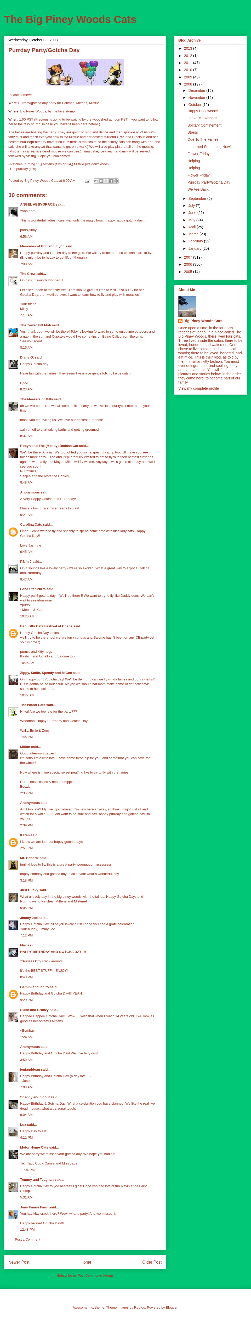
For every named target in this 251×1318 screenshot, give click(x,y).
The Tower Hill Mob (35, 325)
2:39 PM (26, 825)
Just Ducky (29, 890)
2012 (188, 56)
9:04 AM (26, 1115)
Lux (23, 1125)
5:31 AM (26, 1197)
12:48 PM (27, 1229)
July (192, 205)
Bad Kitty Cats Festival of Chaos (46, 626)
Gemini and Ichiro (34, 987)
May (192, 220)
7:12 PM (26, 935)
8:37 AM (26, 436)
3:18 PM (26, 880)
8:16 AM (26, 347)
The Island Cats (32, 705)
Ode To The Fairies (203, 139)
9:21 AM (26, 515)
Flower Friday (198, 154)
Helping (193, 161)
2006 (188, 264)
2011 (188, 63)
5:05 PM (26, 908)
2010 (188, 70)
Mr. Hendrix (29, 858)
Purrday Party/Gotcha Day (208, 182)
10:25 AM (27, 663)
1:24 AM (26, 1037)
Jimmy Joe (29, 918)
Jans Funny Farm (34, 1207)
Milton (25, 747)
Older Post (152, 1262)
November (197, 97)
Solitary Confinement (204, 125)
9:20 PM (26, 1000)
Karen (25, 835)
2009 (188, 77)
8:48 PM (26, 977)
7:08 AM (26, 264)
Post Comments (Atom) (95, 1275)
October (195, 105)
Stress (192, 132)
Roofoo (139, 1307)
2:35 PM (26, 793)
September (197, 198)
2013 (188, 48)
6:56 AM (26, 236)
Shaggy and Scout (35, 1097)
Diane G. (27, 357)
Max (23, 945)
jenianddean (30, 1069)
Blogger (171, 1307)
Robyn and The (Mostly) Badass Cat (49, 446)
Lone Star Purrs (33, 589)
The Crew (28, 274)
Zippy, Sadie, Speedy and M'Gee (46, 673)
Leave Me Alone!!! (202, 118)
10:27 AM (27, 695)
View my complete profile (198, 388)
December (197, 90)
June (192, 213)
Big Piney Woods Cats (203, 321)
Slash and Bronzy (34, 1010)
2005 (188, 272)
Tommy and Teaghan (37, 1179)
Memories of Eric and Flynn (42, 246)
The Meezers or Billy (36, 399)
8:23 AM (26, 389)
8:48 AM (26, 482)
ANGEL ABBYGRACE (37, 204)
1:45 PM (26, 737)
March (193, 234)
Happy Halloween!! (202, 111)
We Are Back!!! (199, 189)
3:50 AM (26, 1060)
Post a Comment (27, 1239)
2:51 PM (26, 848)
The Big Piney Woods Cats (70, 19)
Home (86, 1262)
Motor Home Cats (34, 1147)
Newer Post (19, 1262)
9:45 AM (26, 552)
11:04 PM (27, 1170)
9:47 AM (26, 579)
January (195, 248)
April (192, 227)
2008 (188, 84)
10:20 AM (27, 616)
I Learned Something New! (209, 147)
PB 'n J (26, 562)
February (196, 241)
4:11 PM (26, 1137)
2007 (188, 257)
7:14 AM (26, 315)
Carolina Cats (31, 524)
